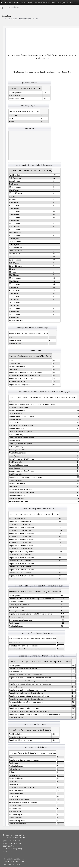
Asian (35, 19)
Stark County (25, 19)
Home (7, 19)
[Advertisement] (42, 40)
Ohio (15, 19)
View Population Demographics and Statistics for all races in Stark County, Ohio (42, 72)
